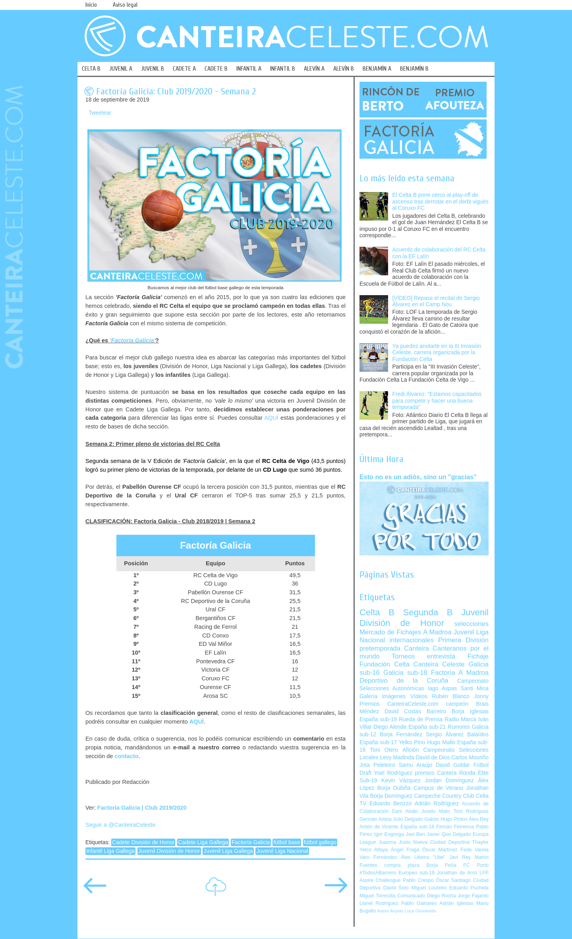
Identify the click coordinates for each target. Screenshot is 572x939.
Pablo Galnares (419, 903)
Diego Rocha (441, 896)
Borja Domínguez (391, 796)
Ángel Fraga (405, 850)
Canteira (416, 648)
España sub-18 (417, 827)
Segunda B (428, 612)
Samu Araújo (415, 765)
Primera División (463, 640)
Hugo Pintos (454, 819)
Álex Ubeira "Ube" (423, 857)
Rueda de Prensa (421, 719)
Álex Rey (479, 819)
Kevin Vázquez (401, 780)
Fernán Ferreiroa (455, 827)
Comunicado (411, 896)
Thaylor (480, 842)
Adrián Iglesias (456, 903)
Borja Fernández (401, 734)
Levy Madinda (397, 757)
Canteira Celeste (439, 664)
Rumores (459, 727)
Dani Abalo (405, 811)
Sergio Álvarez (445, 734)
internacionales (412, 640)
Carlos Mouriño (470, 757)
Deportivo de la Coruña (403, 680)
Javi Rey (460, 857)
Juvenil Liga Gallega (228, 851)
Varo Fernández (378, 857)
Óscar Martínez (440, 850)
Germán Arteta (375, 819)
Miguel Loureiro (428, 888)
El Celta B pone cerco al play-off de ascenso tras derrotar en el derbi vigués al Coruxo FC (440, 201)
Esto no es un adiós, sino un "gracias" (418, 476)
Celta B (376, 612)
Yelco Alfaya (373, 850)
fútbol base (286, 842)
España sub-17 (378, 742)
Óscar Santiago (453, 880)
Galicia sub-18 (405, 672)
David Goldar (453, 765)
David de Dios (432, 757)
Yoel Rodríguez (393, 773)
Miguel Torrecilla (377, 896)
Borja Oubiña (394, 788)
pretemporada (379, 648)
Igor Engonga (389, 834)
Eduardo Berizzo (390, 804)
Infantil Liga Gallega (110, 851)
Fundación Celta (384, 664)
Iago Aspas (442, 688)
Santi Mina (474, 688)
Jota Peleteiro (377, 765)
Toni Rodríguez (471, 811)
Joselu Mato (435, 811)
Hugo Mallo (441, 742)
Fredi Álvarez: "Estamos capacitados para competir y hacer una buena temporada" (437, 400)
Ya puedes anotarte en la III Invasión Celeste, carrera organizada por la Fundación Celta (436, 352)
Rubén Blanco (450, 696)
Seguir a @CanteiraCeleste (120, 825)
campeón (457, 704)
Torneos (403, 656)
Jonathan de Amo (457, 873)
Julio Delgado (408, 819)
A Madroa (437, 632)
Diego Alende (389, 727)
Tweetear (100, 113)
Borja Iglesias (470, 711)
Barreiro (436, 711)
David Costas (403, 711)
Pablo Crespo (418, 880)
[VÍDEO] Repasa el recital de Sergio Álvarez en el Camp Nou (436, 301)
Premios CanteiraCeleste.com (399, 704)
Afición (410, 750)
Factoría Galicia (251, 842)
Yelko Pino (412, 742)
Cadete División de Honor (143, 842)
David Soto (396, 888)
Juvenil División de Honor (169, 851)
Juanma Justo (394, 842)
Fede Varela (474, 850)
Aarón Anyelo (390, 910)
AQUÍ (271, 418)
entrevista (441, 656)
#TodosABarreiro (377, 873)
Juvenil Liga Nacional (282, 851)
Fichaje (478, 656)
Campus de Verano (438, 788)
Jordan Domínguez (449, 780)
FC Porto (476, 865)
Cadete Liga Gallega (203, 842)
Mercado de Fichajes (390, 632)
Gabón (431, 819)
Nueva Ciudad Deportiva (441, 842)
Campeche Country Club (444, 796)
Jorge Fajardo (473, 896)
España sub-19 (378, 719)
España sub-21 (427, 727)
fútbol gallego (320, 842)
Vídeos (418, 696)
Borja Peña (441, 865)
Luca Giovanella (420, 910)
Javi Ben (415, 834)
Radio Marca (460, 719)
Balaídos (478, 734)
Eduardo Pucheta (469, 888)
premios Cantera (436, 773)
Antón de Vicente (378, 827)
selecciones (471, 624)
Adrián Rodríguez (437, 804)
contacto (126, 756)
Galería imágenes (382, 696)
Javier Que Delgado (449, 834)
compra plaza (401, 865)
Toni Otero (384, 750)
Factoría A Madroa (460, 672)
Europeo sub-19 (416, 873)
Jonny (481, 696)
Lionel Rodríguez (378, 903)
